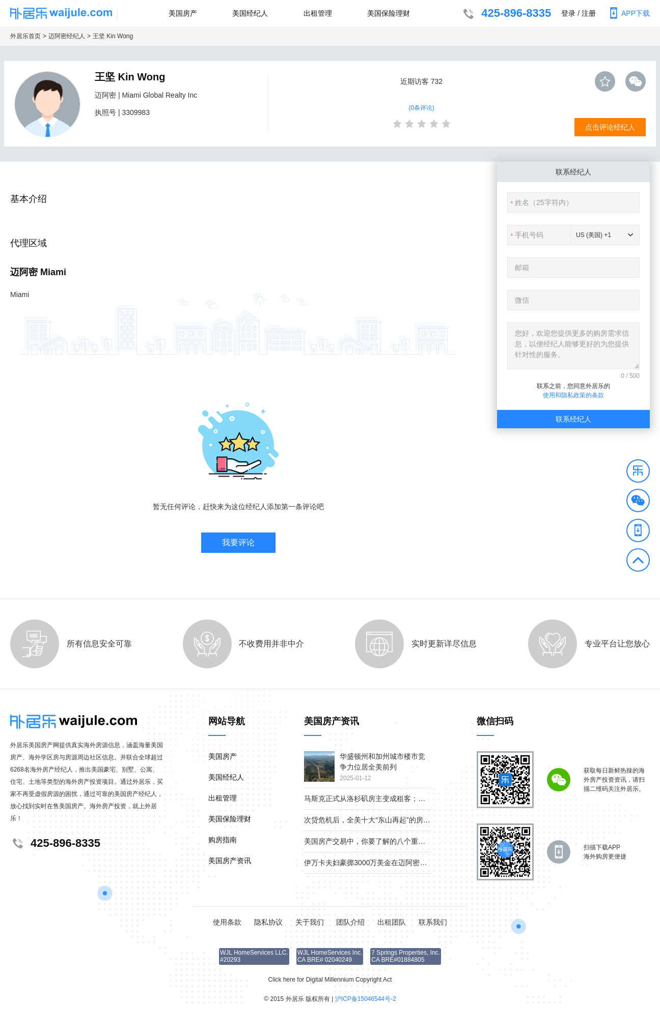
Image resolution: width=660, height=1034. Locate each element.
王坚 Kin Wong (113, 36)
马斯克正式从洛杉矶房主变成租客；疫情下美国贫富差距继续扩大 (407, 798)
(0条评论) (421, 107)
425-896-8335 (506, 14)
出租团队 (391, 922)
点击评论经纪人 (610, 127)
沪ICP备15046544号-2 (365, 998)
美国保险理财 (388, 13)
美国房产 (183, 13)
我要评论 (238, 542)
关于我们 (309, 922)
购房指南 (222, 840)
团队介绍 (350, 922)
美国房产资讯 (229, 860)
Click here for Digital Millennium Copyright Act (330, 979)
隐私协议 (268, 922)
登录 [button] (568, 13)
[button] (638, 472)
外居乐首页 (25, 36)
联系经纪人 (573, 419)
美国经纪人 (250, 13)
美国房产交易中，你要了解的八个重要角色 (371, 841)
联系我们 (433, 922)
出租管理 (318, 13)
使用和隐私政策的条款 (573, 395)
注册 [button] (589, 13)
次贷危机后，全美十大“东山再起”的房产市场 (374, 820)
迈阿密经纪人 (66, 36)
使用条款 (227, 922)
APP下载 (628, 13)
